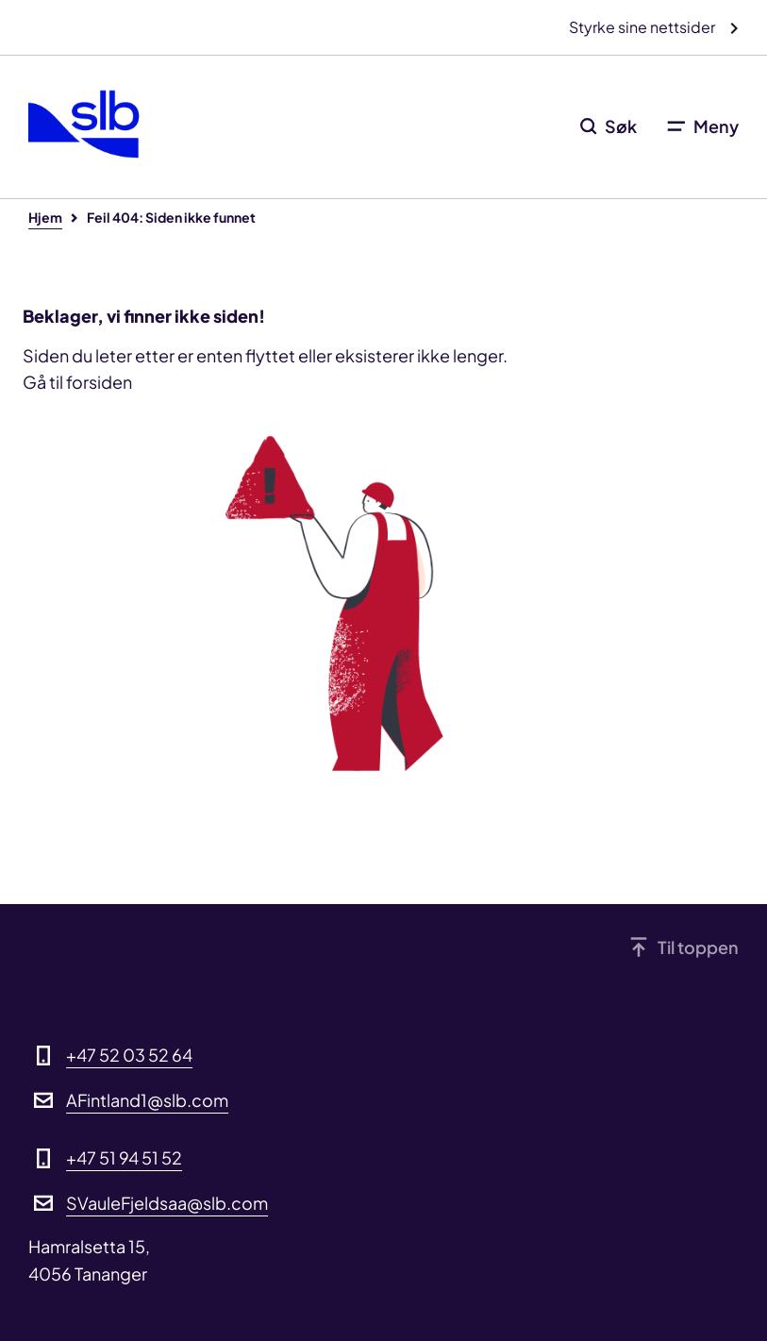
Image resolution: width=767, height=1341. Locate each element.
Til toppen (698, 947)
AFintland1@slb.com (147, 1100)
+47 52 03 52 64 (129, 1054)
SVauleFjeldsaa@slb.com (167, 1203)
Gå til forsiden (77, 382)
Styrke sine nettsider (643, 27)
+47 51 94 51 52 (124, 1157)
